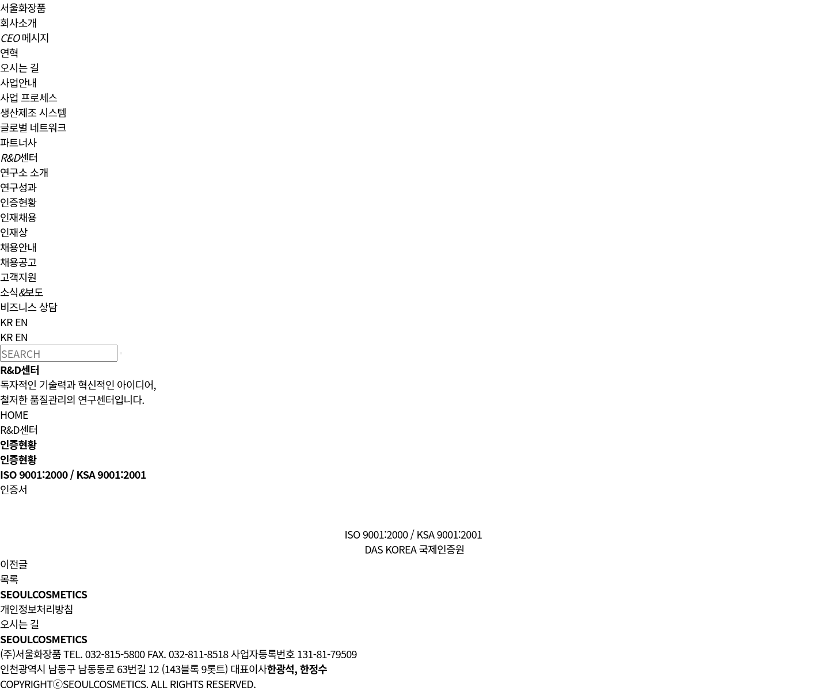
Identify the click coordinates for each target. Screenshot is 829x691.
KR (6, 321)
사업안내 (18, 82)
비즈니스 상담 (28, 306)
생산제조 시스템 (33, 112)
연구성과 (18, 187)
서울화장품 (22, 7)
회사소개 (18, 22)
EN (21, 321)
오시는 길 (19, 67)
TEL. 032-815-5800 (103, 653)
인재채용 (18, 216)
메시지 (24, 37)
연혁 (9, 52)
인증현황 (18, 201)
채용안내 (18, 246)
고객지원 (18, 276)
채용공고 (18, 261)
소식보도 (21, 291)
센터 (19, 157)
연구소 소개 (24, 172)
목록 (9, 578)
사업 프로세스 (28, 97)
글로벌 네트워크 (33, 127)
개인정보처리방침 (36, 608)
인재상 (14, 231)
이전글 (14, 563)
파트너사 (18, 142)
